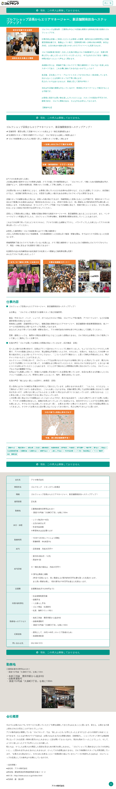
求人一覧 (108, 3)
